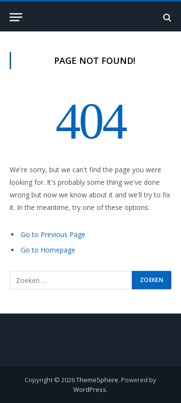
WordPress (89, 389)
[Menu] (16, 17)
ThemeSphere (97, 379)
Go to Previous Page (53, 234)
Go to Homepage (48, 249)
